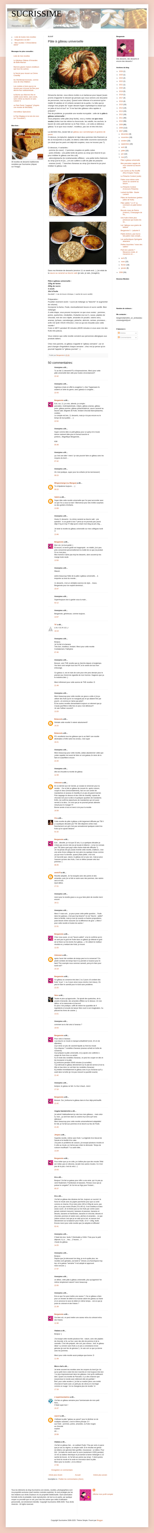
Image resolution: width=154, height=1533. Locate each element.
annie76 (57, 873)
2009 (121, 125)
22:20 (56, 761)
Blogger (100, 1520)
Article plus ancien (100, 1475)
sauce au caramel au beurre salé (63, 273)
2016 (121, 101)
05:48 (56, 445)
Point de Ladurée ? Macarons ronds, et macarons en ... (129, 252)
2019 (121, 91)
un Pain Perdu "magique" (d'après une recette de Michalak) (26, 106)
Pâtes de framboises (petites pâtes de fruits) (131, 199)
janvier (124, 268)
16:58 (56, 811)
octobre (124, 141)
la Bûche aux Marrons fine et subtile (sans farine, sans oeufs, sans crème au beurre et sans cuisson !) (26, 98)
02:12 (56, 603)
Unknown (58, 783)
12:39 (56, 775)
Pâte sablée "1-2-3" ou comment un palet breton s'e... (131, 205)
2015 (121, 105)
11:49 (56, 1359)
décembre (125, 134)
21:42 (56, 1075)
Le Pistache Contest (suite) (131, 176)
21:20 (56, 1127)
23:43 (56, 1170)
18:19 (56, 631)
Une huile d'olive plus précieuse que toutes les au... (131, 220)
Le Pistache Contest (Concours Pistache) (129, 188)
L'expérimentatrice (61, 1397)
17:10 (56, 1089)
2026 (121, 71)
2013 (121, 111)
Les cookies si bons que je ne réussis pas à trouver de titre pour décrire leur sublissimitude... (26, 88)
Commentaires (124, 337)
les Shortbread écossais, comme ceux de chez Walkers (26, 81)
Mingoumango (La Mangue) (65, 483)
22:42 (56, 376)
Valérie (57, 497)
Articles (122, 333)
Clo (55, 818)
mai (122, 157)
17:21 (56, 886)
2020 (121, 88)
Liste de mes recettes (22, 56)
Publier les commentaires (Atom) (71, 1479)
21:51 (56, 926)
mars (123, 262)
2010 (121, 121)
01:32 (56, 832)
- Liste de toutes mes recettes (25, 37)
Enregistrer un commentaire (62, 1470)
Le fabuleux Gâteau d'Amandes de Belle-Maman (26, 61)
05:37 (56, 1189)
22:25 (56, 988)
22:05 (56, 1285)
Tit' (55, 625)
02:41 (56, 1226)
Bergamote (58, 400)
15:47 (56, 589)
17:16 (56, 1389)
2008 (121, 128)
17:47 (56, 1269)
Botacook (58, 719)
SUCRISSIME (36, 13)
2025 (121, 75)
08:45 (56, 865)
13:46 (56, 534)
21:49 (56, 685)
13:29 (56, 1151)
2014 (121, 108)
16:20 (56, 726)
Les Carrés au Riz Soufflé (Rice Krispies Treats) (130, 172)
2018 (121, 95)
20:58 (56, 1434)
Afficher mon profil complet (103, 1494)
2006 (121, 272)
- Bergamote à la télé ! (22, 40)
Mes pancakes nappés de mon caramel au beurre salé (130, 165)
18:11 (56, 903)
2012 (121, 114)
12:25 (56, 948)
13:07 (56, 617)
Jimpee (57, 1135)
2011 (121, 118)
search (57, 1416)
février (123, 265)
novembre (125, 137)
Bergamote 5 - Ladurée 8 (130, 231)
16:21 (56, 742)
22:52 (56, 421)
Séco (56, 995)
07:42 (56, 461)
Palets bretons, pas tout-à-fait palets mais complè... (131, 235)
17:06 (56, 1465)
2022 (121, 81)
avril (123, 258)
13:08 (56, 508)
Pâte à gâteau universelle (130, 160)
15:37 (56, 1408)
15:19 (56, 969)
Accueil (78, 1475)
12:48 (56, 1323)
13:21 (56, 1014)
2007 (121, 131)
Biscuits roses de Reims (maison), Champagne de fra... (131, 212)
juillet (123, 151)
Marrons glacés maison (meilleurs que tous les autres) (26, 68)
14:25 (56, 1245)
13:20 (56, 711)
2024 (121, 78)
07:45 (56, 652)
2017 (121, 98)
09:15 (56, 475)
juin (122, 154)
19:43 (56, 1028)
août (123, 147)
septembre (125, 144)
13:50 (56, 560)
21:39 (56, 1307)
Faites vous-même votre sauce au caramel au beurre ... (130, 182)
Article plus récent (55, 1475)
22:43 (56, 393)
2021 (121, 85)
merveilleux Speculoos (22, 112)
